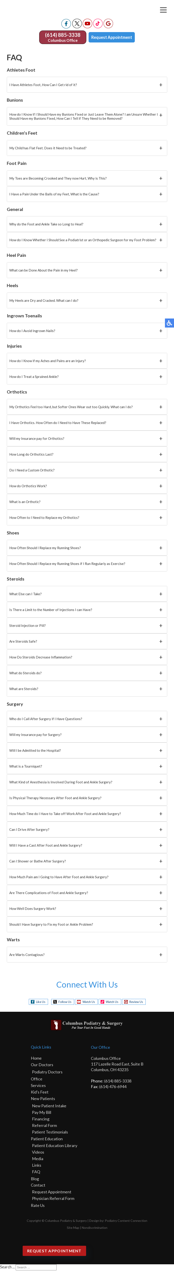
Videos (38, 1155)
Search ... (7, 1270)
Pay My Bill (41, 1115)
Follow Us (60, 1005)
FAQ (36, 1175)
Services (38, 1089)
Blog (35, 1182)
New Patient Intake (49, 1109)
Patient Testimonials (50, 1135)
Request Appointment (111, 41)
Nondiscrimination (94, 1231)
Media (37, 1162)
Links (36, 1168)
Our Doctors (42, 1068)
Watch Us (87, 1005)
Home (36, 1061)
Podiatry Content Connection (126, 1224)
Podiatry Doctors (47, 1075)
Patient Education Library (54, 1149)
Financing (40, 1122)
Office (36, 1082)
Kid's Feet (39, 1095)
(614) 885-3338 (62, 39)
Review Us (140, 1005)
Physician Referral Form (53, 1201)
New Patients (43, 1102)
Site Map (73, 1231)
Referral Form (44, 1128)
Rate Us (38, 1208)
